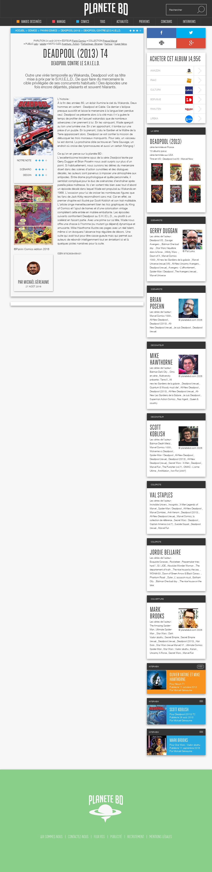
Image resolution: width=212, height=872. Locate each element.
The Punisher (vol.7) (172, 466)
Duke (169, 577)
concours (166, 21)
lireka (171, 119)
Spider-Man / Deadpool (161, 271)
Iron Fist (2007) (178, 470)
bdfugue (171, 100)
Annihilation (163, 470)
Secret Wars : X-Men (179, 462)
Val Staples (161, 495)
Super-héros (120, 43)
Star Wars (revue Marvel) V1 (170, 645)
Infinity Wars (171, 251)
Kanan (193, 649)
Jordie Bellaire (165, 553)
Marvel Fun (155, 466)
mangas (59, 21)
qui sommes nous (51, 837)
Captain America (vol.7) (161, 524)
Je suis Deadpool (182, 327)
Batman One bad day (167, 581)
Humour (108, 43)
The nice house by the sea (186, 569)
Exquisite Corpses (159, 561)
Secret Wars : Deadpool (186, 520)
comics (82, 21)
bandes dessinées (29, 21)
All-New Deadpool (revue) (181, 391)
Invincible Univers (158, 504)
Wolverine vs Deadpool (161, 451)
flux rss (99, 837)
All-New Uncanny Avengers (185, 263)
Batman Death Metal (160, 443)
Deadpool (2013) (166, 142)
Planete (106, 9)
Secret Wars (175, 652)
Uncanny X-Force (158, 652)
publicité (116, 837)
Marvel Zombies (158, 512)
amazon (171, 71)
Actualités (122, 21)
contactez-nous (78, 837)
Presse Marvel (110, 40)
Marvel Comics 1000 (160, 315)
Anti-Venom (173, 512)
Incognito (173, 504)
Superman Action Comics (162, 399)
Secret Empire (172, 637)
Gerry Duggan (164, 231)
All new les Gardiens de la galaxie (173, 259)
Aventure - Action (70, 43)
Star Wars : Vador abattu (175, 649)
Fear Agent (182, 399)
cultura (171, 90)
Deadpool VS (156, 240)
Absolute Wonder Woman (180, 565)
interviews (189, 21)
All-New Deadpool (159, 319)
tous (102, 21)
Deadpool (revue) (158, 267)
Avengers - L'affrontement (182, 267)
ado (36, 43)
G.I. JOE (161, 565)
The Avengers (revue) (185, 271)
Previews (144, 21)
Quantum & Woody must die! (164, 387)
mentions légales (160, 837)
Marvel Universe (158, 275)
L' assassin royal (182, 577)
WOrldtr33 (155, 573)
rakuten (171, 109)
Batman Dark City (159, 371)
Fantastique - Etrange (91, 43)
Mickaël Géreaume (36, 282)
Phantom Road (158, 577)
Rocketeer (175, 561)
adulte (43, 43)
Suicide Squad (182, 524)
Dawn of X (155, 255)
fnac (171, 81)
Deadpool (196, 462)
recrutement (135, 837)
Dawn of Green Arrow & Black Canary (181, 573)
